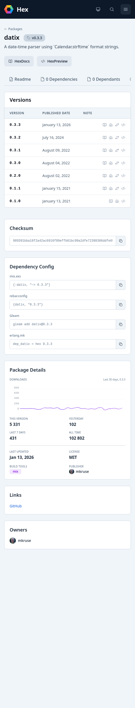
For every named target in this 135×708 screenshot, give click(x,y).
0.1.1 (15, 188)
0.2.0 (15, 175)
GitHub (16, 505)
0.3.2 (15, 137)
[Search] (112, 9)
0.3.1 (15, 150)
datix (11, 37)
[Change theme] (98, 9)
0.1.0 (15, 201)
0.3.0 (15, 162)
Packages (13, 29)
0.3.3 (15, 124)
